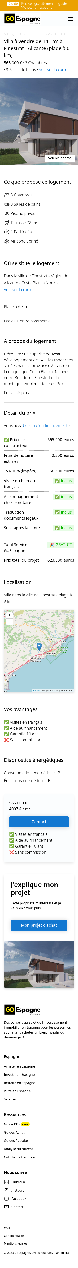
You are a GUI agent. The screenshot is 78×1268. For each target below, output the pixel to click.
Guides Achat (14, 1132)
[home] (22, 19)
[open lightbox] (39, 121)
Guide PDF (17, 1124)
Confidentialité (14, 1236)
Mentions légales (15, 1243)
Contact (39, 821)
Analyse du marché (19, 1149)
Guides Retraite (16, 1140)
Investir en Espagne (19, 1074)
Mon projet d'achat (39, 925)
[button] (70, 19)
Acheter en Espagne (19, 1066)
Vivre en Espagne (17, 1091)
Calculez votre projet (20, 1157)
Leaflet (36, 690)
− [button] (9, 622)
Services (10, 1099)
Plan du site (61, 1253)
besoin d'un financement (45, 425)
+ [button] (9, 615)
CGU (7, 1228)
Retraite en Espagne (19, 1082)
